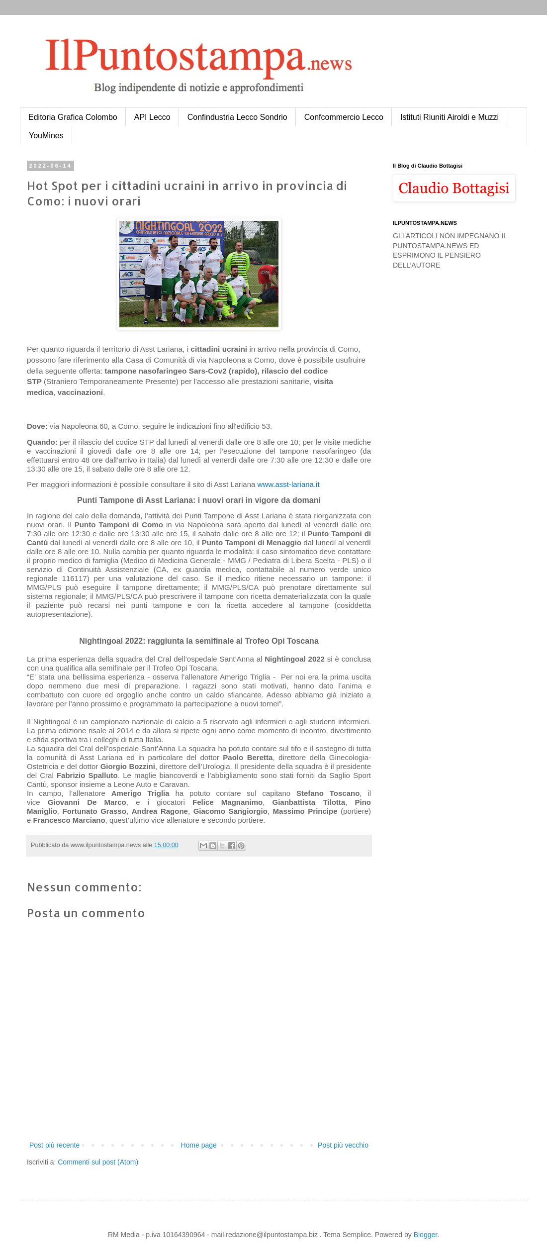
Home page (198, 1145)
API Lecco (152, 117)
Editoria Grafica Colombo (72, 117)
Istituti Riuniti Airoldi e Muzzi (449, 117)
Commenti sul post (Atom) (98, 1162)
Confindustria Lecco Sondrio (237, 117)
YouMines (46, 135)
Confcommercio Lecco (343, 117)
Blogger (425, 1235)
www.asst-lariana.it (289, 484)
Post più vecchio (343, 1145)
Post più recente (54, 1145)
